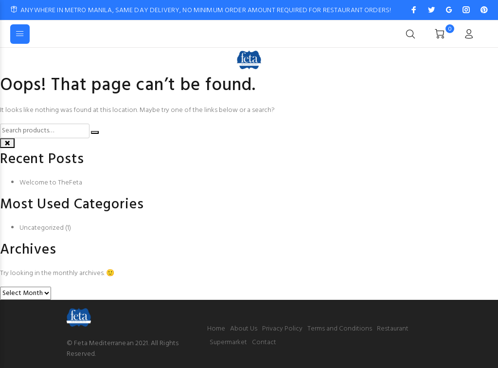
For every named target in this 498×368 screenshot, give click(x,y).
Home (216, 328)
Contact (264, 342)
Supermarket (228, 342)
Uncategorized (41, 228)
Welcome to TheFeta (50, 182)
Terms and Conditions (339, 328)
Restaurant (393, 328)
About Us (243, 328)
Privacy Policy (282, 328)
